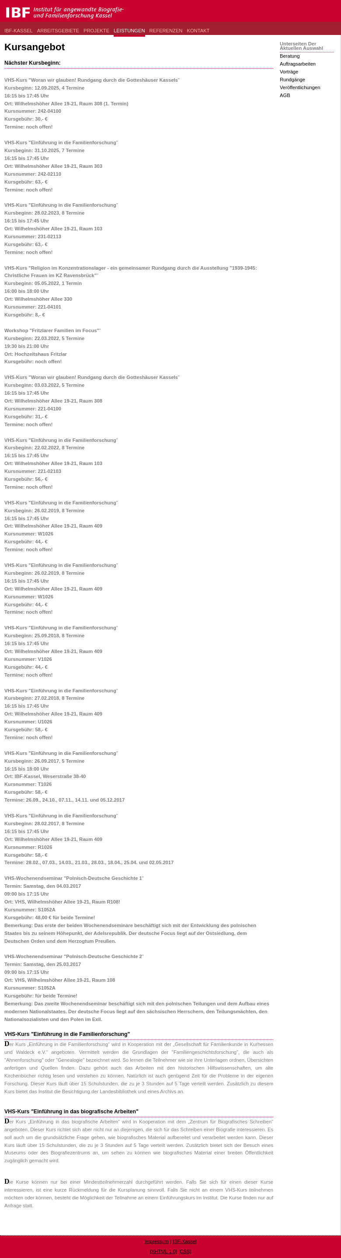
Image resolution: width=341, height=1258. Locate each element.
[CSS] (184, 1251)
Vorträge (289, 71)
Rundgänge (292, 79)
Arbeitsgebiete (58, 30)
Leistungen (129, 30)
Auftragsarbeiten (298, 63)
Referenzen (166, 30)
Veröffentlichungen (300, 87)
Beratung (289, 56)
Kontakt (198, 30)
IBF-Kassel (18, 30)
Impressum (156, 1241)
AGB (285, 95)
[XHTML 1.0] (163, 1251)
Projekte (96, 30)
